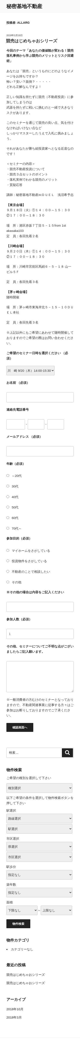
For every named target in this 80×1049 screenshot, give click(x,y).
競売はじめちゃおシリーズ (31, 41)
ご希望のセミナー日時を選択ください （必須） (37, 355)
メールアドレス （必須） (24, 436)
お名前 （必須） (18, 382)
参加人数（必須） (19, 619)
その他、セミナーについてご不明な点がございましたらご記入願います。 (40, 648)
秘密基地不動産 (24, 6)
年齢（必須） (16, 463)
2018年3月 (14, 1017)
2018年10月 (14, 1009)
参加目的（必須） (19, 538)
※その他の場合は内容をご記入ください (35, 592)
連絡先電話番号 (17, 409)
